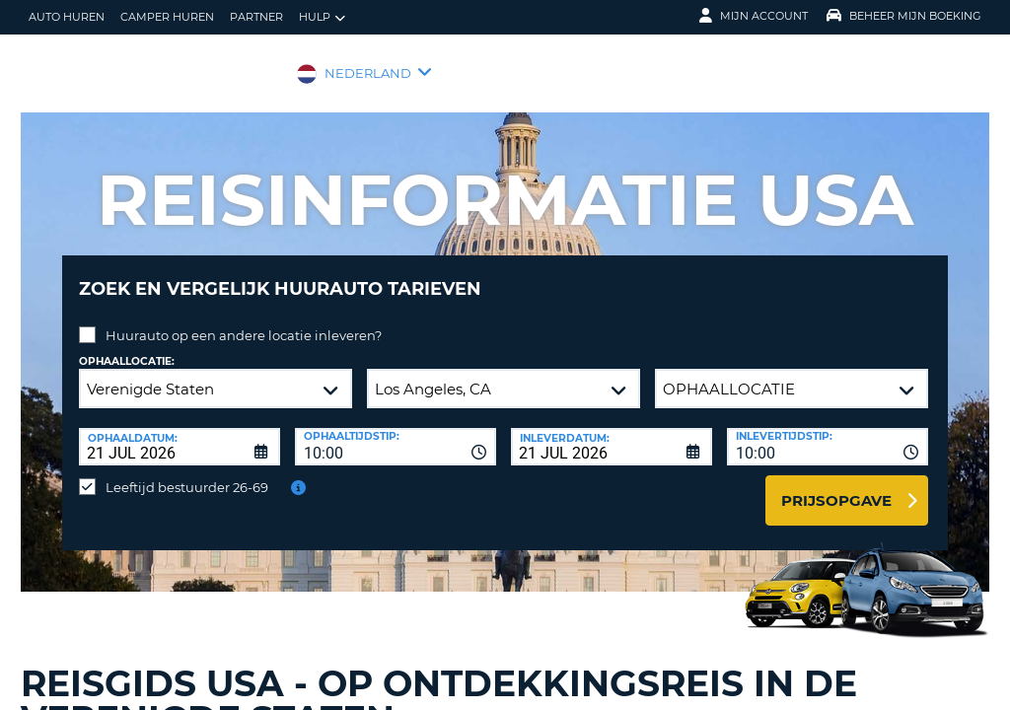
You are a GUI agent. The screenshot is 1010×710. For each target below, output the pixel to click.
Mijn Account (753, 16)
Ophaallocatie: (127, 346)
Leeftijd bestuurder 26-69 (187, 472)
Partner (256, 17)
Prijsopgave (836, 485)
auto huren (67, 17)
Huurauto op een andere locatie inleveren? (244, 320)
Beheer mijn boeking (904, 16)
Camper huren (167, 17)
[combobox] (395, 432)
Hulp (322, 17)
